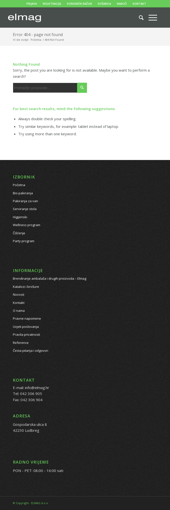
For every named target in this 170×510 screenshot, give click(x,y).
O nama (19, 310)
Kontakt (18, 302)
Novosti (18, 294)
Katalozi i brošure (26, 286)
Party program (23, 241)
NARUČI (122, 3)
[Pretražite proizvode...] (139, 17)
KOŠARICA (104, 3)
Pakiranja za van (25, 201)
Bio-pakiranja (23, 193)
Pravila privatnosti (26, 334)
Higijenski (20, 217)
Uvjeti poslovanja (26, 326)
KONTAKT (139, 3)
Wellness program (26, 225)
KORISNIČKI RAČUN (79, 3)
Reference (21, 342)
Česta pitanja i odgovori (30, 350)
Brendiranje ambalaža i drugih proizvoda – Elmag (49, 278)
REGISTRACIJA (52, 3)
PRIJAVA (31, 3)
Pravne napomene (27, 318)
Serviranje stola (25, 209)
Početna (19, 185)
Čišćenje (19, 233)
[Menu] (150, 17)
